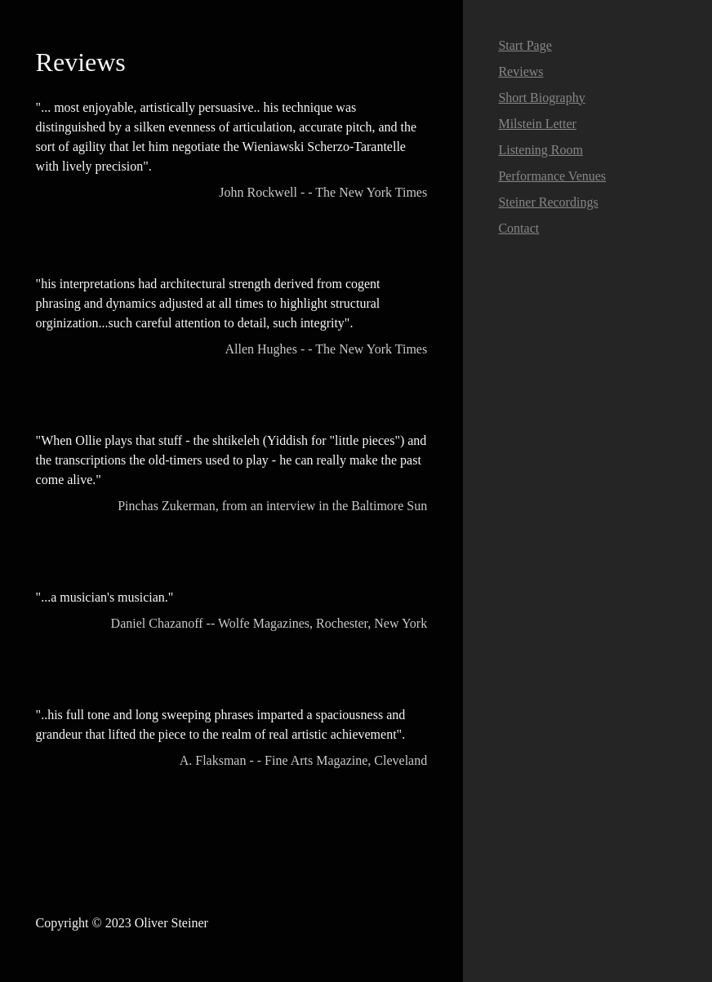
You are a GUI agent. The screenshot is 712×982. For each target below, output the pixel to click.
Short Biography (541, 97)
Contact (518, 228)
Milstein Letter (537, 124)
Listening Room (540, 150)
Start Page (524, 45)
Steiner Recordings (548, 202)
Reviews (520, 71)
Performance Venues (552, 176)
